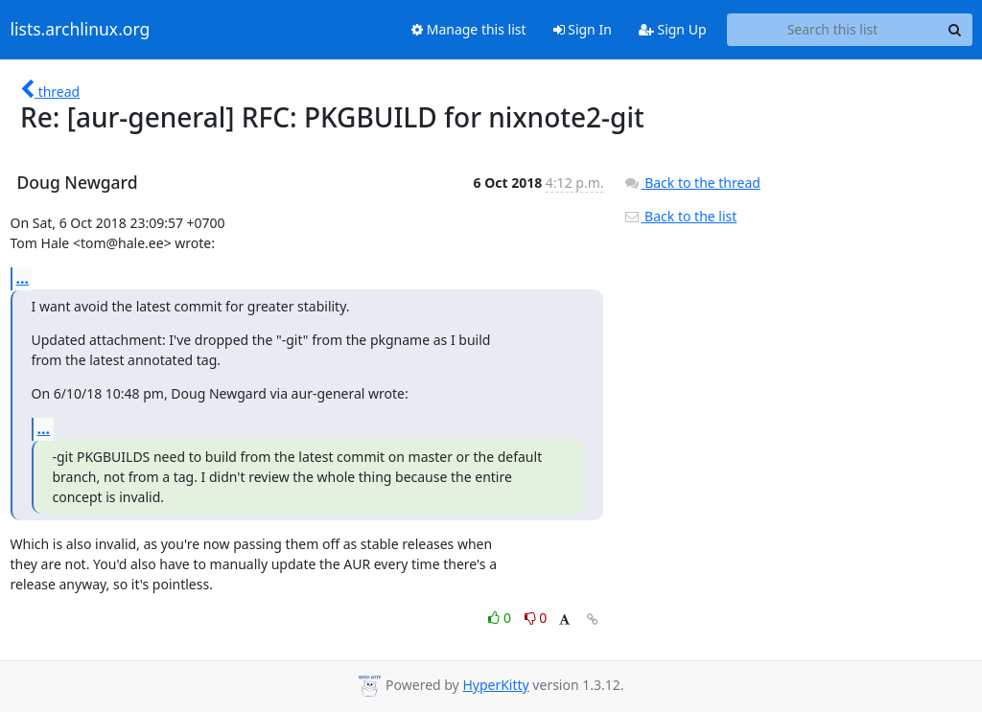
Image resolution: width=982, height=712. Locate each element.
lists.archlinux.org (81, 29)
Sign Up (673, 29)
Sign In (582, 29)
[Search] (955, 29)
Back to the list (679, 216)
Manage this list (468, 29)
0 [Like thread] (501, 618)
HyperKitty (495, 685)
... (23, 277)
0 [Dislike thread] (536, 618)
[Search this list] (833, 29)
